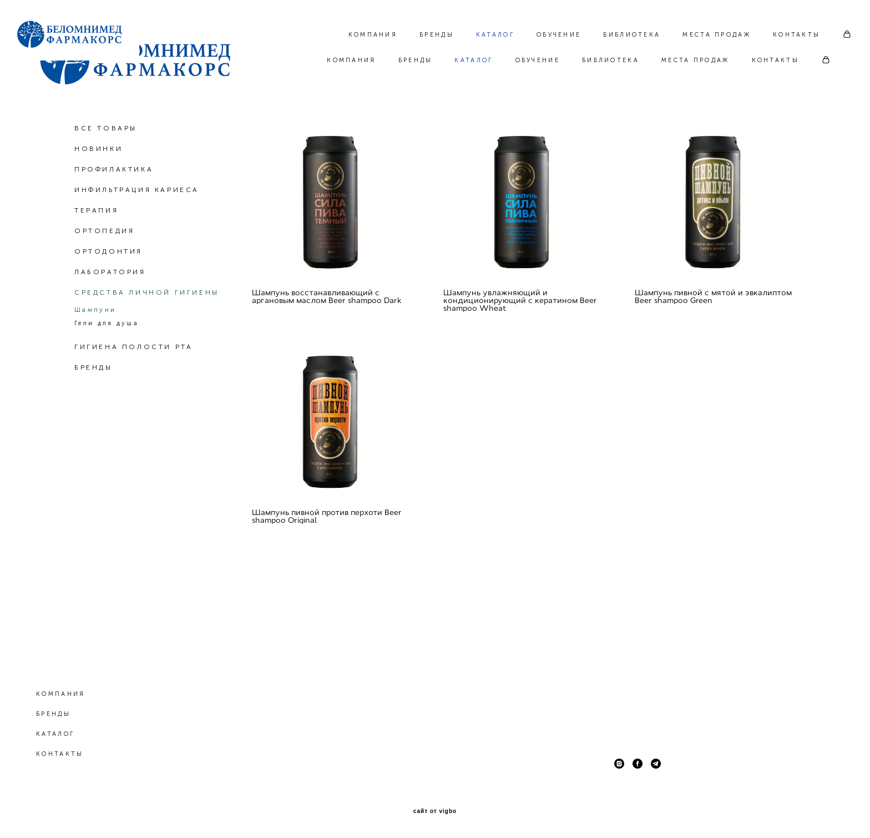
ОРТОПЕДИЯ (104, 282)
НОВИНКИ (98, 200)
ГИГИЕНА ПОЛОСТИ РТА (133, 398)
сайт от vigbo (435, 812)
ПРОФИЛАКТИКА (113, 220)
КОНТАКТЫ (775, 60)
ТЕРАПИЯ (96, 261)
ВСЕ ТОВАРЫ (105, 179)
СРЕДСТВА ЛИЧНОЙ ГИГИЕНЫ (146, 343)
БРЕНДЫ (415, 60)
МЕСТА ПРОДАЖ (695, 60)
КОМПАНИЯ (351, 60)
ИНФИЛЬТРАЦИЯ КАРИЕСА (136, 241)
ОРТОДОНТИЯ (108, 302)
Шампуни (95, 361)
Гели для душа (106, 374)
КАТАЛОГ (473, 60)
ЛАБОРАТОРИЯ (110, 323)
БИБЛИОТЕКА (610, 60)
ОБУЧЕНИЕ (537, 60)
